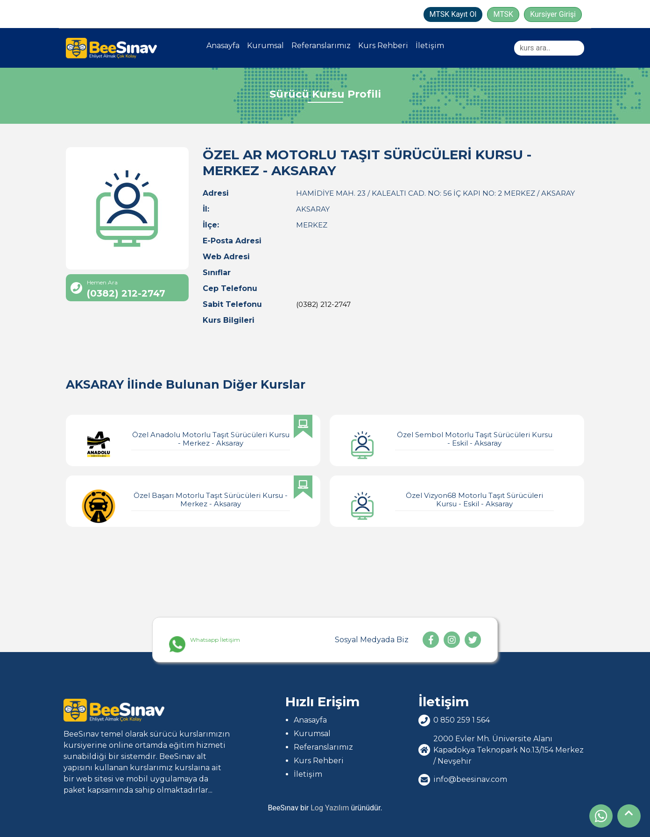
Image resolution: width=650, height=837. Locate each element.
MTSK (503, 14)
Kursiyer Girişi (553, 14)
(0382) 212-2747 (323, 304)
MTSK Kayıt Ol (453, 14)
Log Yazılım (330, 807)
